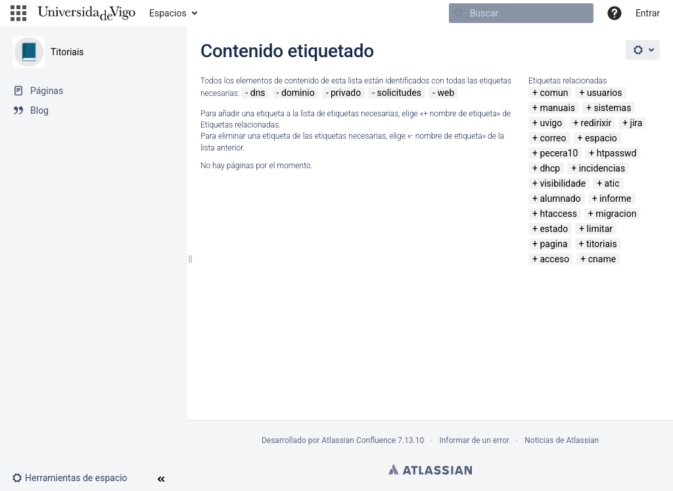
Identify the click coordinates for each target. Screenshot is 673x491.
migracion (615, 213)
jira (636, 123)
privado (346, 92)
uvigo (551, 123)
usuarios (604, 92)
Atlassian (430, 469)
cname (602, 259)
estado (554, 228)
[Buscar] (521, 13)
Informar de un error (474, 440)
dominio (298, 92)
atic (612, 183)
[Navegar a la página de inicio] (86, 13)
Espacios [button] (168, 13)
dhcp (550, 168)
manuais (557, 108)
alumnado (560, 198)
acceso (554, 259)
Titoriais (67, 52)
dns (258, 92)
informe (615, 198)
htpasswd (617, 153)
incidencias (602, 168)
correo (553, 138)
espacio (601, 138)
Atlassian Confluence (358, 440)
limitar (600, 228)
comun (554, 92)
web (445, 92)
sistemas (612, 108)
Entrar (648, 13)
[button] (18, 13)
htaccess (558, 213)
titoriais (601, 244)
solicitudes (399, 92)
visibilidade (563, 183)
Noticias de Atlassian (561, 440)
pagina (553, 244)
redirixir (596, 123)
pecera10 (559, 153)
